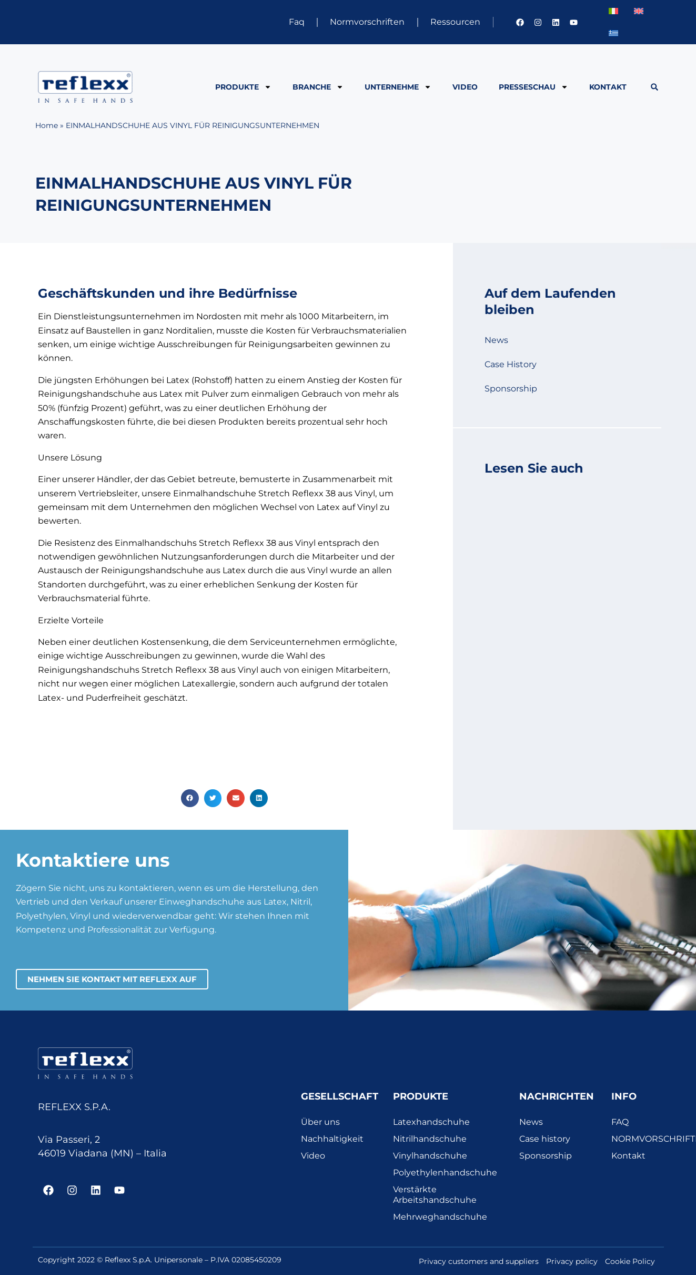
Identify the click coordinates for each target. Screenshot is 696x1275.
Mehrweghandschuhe (440, 1217)
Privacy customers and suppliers (479, 1261)
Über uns (320, 1122)
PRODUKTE (243, 87)
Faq (294, 22)
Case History (511, 364)
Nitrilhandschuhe (430, 1139)
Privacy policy (572, 1261)
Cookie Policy (630, 1261)
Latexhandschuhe (431, 1122)
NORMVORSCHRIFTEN (635, 1139)
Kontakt (608, 87)
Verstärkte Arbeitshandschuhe (435, 1194)
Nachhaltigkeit (332, 1139)
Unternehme (398, 87)
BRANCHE (318, 87)
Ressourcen (455, 22)
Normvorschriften (366, 22)
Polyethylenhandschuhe (445, 1173)
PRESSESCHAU (533, 87)
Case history (544, 1139)
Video (465, 87)
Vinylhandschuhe (430, 1156)
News (496, 340)
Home (46, 125)
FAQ (620, 1122)
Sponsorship (511, 389)
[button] (654, 87)
